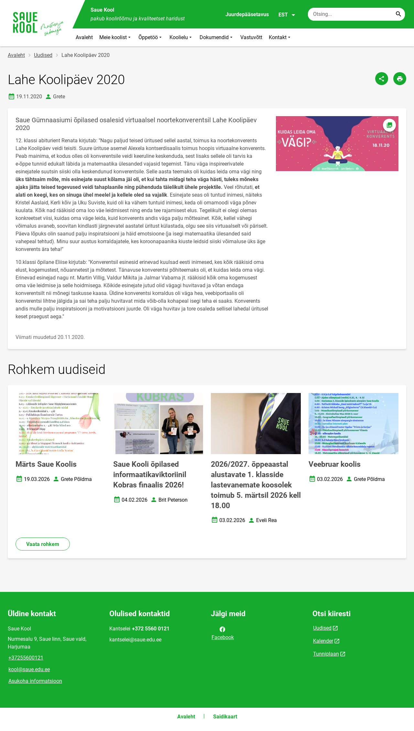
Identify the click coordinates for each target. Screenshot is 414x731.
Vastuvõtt (251, 37)
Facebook (223, 632)
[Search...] (398, 14)
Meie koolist (115, 37)
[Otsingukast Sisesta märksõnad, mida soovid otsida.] (356, 14)
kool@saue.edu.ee (29, 669)
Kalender (323, 641)
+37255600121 (25, 658)
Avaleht (84, 37)
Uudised (43, 55)
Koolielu (181, 37)
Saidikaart (225, 717)
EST (287, 15)
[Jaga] (381, 78)
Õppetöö (150, 37)
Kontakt (280, 37)
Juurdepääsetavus (247, 14)
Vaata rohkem (42, 544)
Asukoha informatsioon (35, 681)
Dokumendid (217, 37)
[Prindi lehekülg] (399, 78)
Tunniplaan (326, 654)
